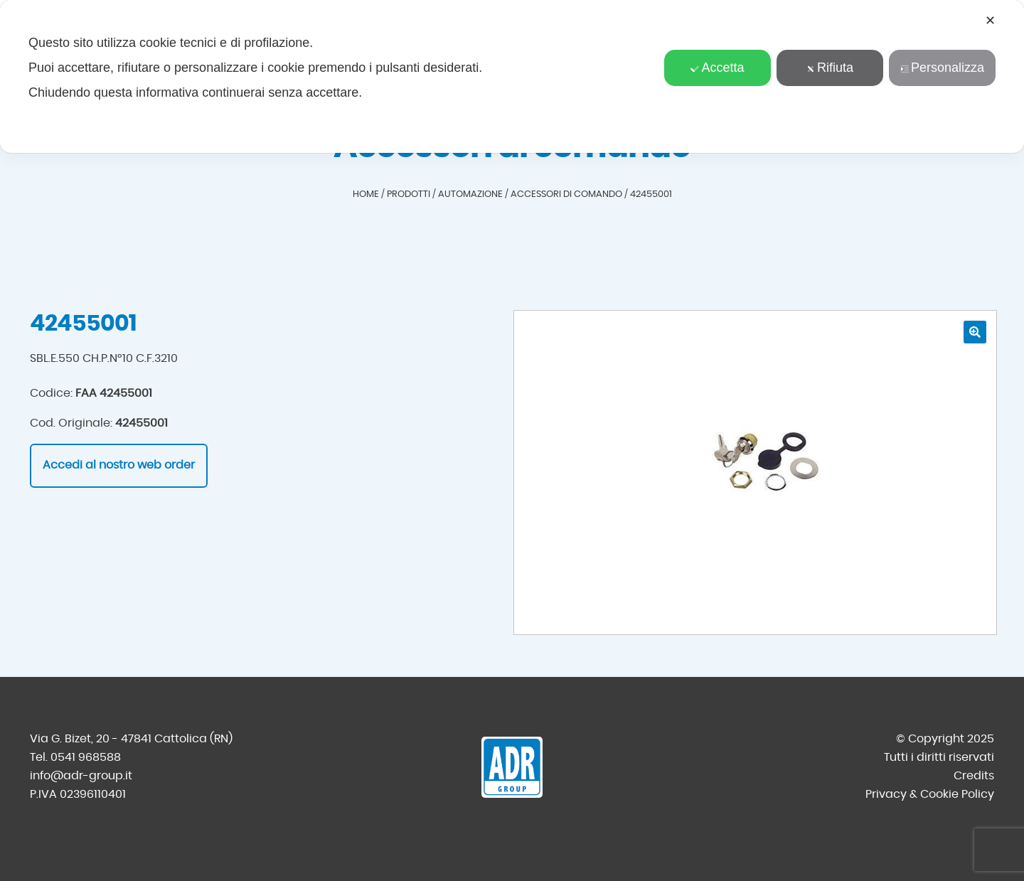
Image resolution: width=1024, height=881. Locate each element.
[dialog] (512, 76)
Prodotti (408, 194)
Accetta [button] (717, 67)
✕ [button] (990, 21)
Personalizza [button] (942, 67)
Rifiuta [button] (829, 67)
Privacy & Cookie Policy (929, 794)
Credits (974, 775)
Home (366, 194)
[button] (975, 332)
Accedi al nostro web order (119, 465)
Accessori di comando (566, 194)
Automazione (470, 194)
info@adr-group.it (81, 775)
